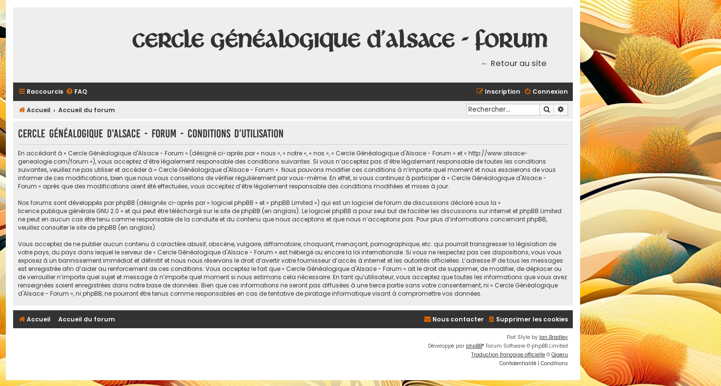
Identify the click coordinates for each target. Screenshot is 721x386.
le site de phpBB (237, 211)
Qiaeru (559, 354)
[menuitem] (76, 92)
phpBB (474, 346)
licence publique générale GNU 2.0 (68, 211)
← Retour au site (514, 63)
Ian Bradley (553, 337)
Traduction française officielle (508, 354)
